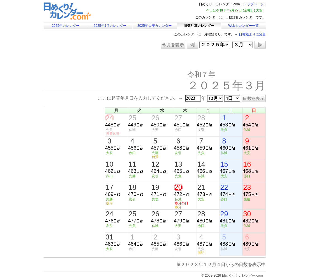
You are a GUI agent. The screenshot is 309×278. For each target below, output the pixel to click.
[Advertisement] (90, 60)
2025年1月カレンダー (110, 26)
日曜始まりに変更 (252, 34)
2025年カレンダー (65, 26)
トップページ (254, 4)
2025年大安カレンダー (154, 26)
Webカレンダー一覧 (243, 26)
